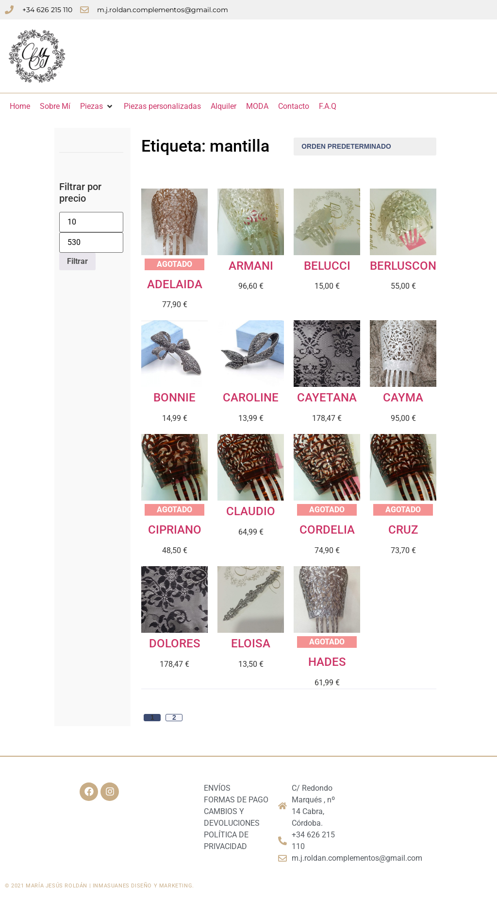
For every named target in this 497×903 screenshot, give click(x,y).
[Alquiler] (223, 106)
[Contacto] (293, 106)
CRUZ (403, 530)
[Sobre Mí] (55, 106)
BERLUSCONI (405, 266)
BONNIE (174, 397)
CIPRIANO (174, 530)
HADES (327, 662)
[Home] (20, 106)
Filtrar (77, 261)
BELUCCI (327, 266)
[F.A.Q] (327, 106)
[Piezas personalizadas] (162, 106)
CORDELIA (327, 530)
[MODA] (257, 106)
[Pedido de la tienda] (365, 147)
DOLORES (174, 643)
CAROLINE (251, 397)
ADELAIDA (174, 284)
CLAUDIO (250, 511)
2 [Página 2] (174, 717)
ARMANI (251, 266)
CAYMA (403, 397)
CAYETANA (327, 397)
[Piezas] (97, 106)
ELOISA (250, 643)
